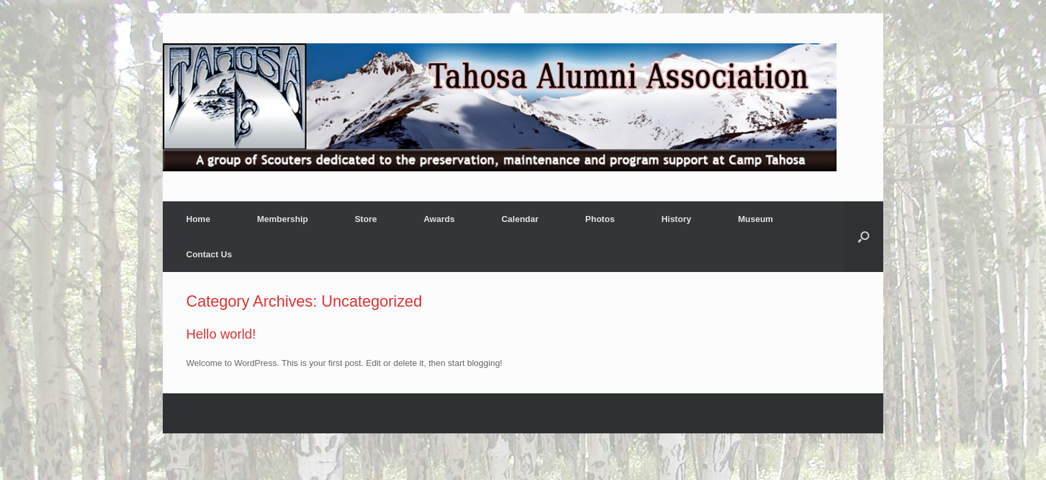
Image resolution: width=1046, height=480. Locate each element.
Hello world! (220, 334)
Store (366, 219)
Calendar (520, 219)
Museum (755, 219)
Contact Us (209, 254)
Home (198, 219)
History (676, 219)
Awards (439, 219)
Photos (599, 219)
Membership (282, 219)
